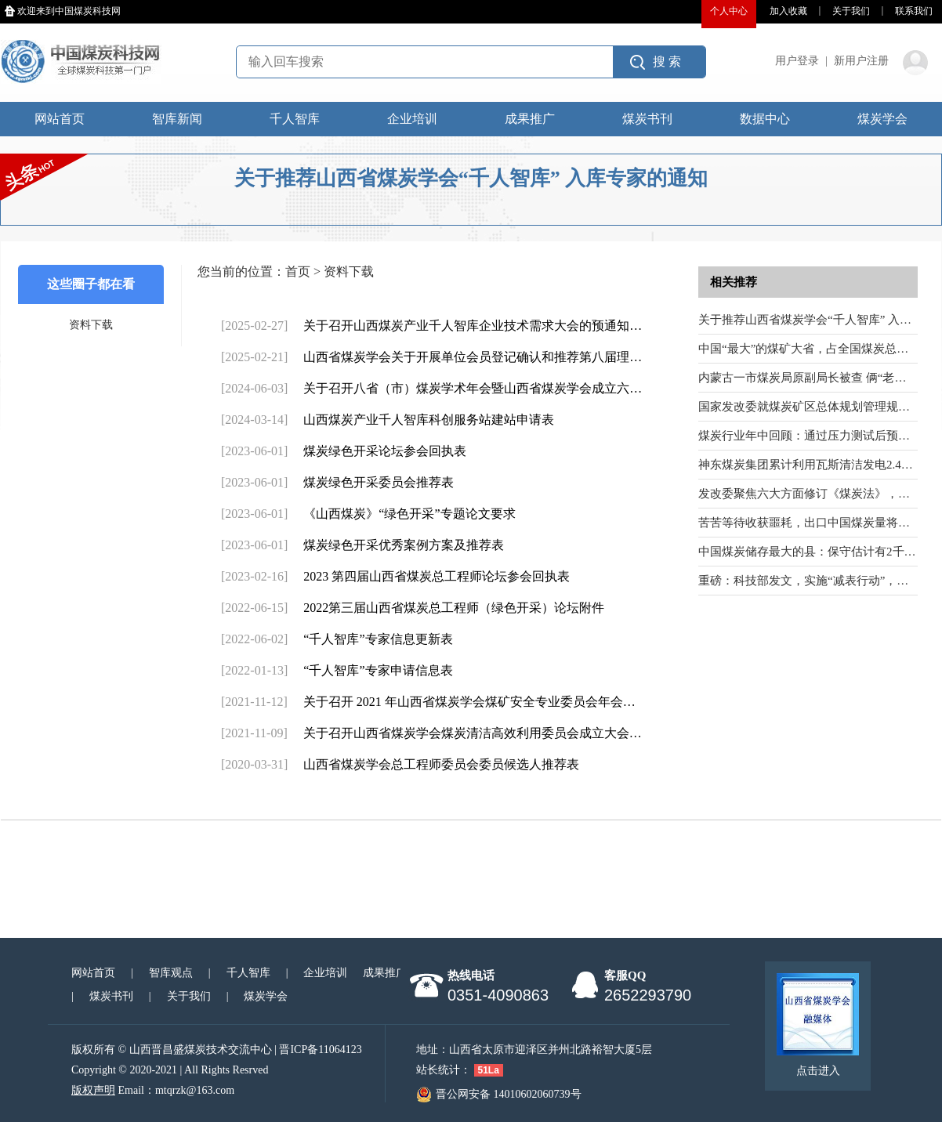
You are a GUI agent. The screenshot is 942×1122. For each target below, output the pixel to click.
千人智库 (295, 118)
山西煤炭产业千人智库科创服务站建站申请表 (428, 419)
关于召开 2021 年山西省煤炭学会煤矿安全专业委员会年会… (469, 701)
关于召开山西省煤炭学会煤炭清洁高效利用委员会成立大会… (472, 733)
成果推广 (530, 118)
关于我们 (851, 10)
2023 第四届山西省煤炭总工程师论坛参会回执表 (436, 576)
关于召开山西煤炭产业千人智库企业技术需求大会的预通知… (472, 325)
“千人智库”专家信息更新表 (377, 639)
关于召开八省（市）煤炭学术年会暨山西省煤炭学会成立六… (472, 388)
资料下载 (91, 325)
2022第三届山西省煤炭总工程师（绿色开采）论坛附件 (453, 607)
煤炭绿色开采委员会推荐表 (378, 482)
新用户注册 (861, 61)
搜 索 (667, 61)
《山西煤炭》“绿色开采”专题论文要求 (409, 513)
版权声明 (93, 1090)
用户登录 (797, 61)
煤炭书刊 (647, 118)
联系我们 (914, 10)
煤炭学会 (882, 118)
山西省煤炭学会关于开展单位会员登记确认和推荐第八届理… (472, 357)
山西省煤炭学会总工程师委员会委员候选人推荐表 (441, 764)
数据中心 (765, 118)
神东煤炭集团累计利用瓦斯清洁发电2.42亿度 (814, 464)
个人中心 (729, 10)
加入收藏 (788, 10)
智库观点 (171, 973)
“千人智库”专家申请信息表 (377, 670)
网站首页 (59, 118)
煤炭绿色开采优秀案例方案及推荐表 (403, 545)
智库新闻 (177, 118)
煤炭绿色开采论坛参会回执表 (384, 451)
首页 (297, 271)
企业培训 (412, 118)
